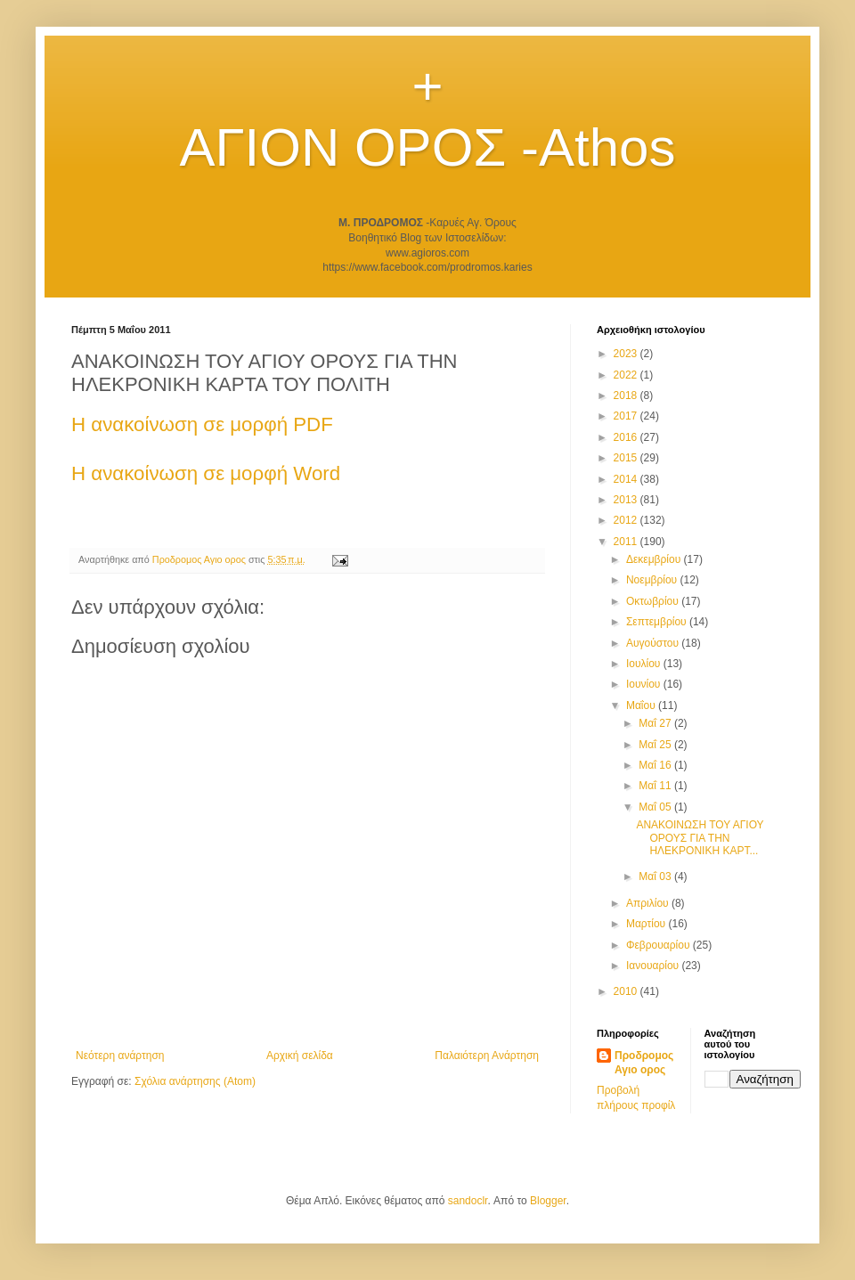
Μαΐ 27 (656, 723)
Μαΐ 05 (656, 807)
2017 (627, 416)
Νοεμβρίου (653, 580)
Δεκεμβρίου (655, 559)
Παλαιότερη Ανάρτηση (487, 1055)
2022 (627, 375)
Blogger (548, 1200)
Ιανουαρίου (654, 965)
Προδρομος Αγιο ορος (644, 1063)
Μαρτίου (647, 923)
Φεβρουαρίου (659, 945)
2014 (627, 479)
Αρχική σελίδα (299, 1055)
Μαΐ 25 (656, 744)
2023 (627, 353)
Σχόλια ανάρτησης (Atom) (195, 1081)
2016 (627, 437)
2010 (627, 991)
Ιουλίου (645, 663)
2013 (627, 499)
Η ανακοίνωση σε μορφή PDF (202, 424)
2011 (627, 541)
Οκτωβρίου (653, 601)
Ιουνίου (645, 684)
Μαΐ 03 (656, 876)
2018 (627, 395)
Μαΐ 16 (656, 765)
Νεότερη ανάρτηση (120, 1055)
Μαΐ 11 (656, 785)
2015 (627, 458)
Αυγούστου (653, 643)
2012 (627, 520)
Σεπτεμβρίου (657, 622)
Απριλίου (649, 903)
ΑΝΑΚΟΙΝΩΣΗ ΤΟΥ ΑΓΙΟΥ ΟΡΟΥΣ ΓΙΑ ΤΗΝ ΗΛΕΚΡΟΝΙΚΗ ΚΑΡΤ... (699, 838)
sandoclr (468, 1200)
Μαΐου (642, 705)
